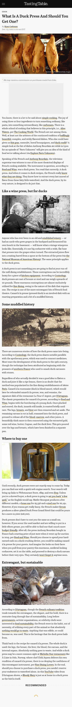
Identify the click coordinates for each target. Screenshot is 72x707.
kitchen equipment (30, 275)
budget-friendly (9, 530)
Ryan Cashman (11, 26)
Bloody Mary (29, 675)
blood (32, 416)
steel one (51, 503)
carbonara (48, 124)
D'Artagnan (62, 395)
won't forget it (46, 554)
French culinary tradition (51, 609)
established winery (51, 237)
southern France (22, 368)
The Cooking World (23, 131)
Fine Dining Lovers (44, 664)
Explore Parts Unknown (42, 153)
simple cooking (49, 117)
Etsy (56, 492)
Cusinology (60, 275)
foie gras (15, 142)
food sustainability (24, 623)
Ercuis (62, 506)
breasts (20, 409)
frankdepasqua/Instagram (60, 479)
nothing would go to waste (15, 630)
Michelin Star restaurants (52, 653)
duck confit (60, 142)
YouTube (49, 671)
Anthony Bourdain (39, 158)
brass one (26, 503)
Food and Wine (9, 169)
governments (8, 619)
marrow (40, 416)
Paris (4, 388)
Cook (4, 11)
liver (31, 409)
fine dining (18, 286)
